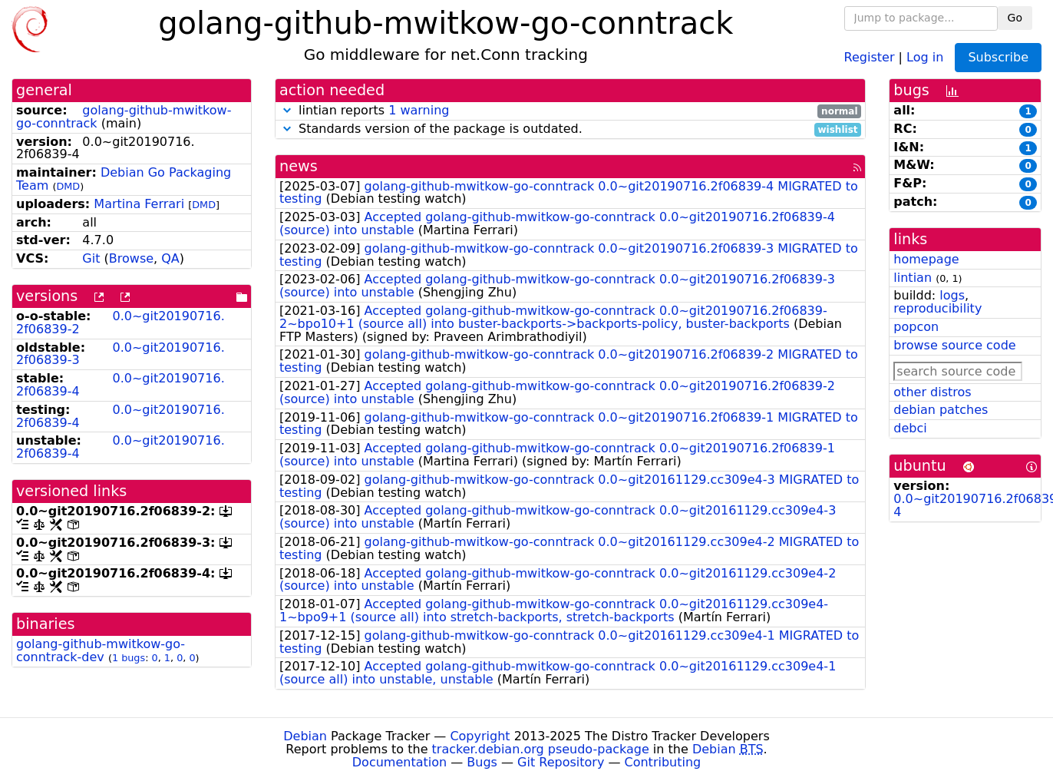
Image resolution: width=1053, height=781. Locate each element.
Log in (924, 56)
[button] (287, 110)
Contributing (663, 762)
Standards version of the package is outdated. (570, 129)
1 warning (418, 110)
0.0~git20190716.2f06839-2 (120, 322)
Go (1015, 18)
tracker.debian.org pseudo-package (540, 749)
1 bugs (128, 658)
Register (869, 56)
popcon (916, 326)
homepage (926, 259)
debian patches (940, 409)
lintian (912, 277)
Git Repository (560, 762)
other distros (932, 392)
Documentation (399, 762)
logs (952, 295)
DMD (68, 186)
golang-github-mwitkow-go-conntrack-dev (100, 650)
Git (91, 258)
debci (909, 428)
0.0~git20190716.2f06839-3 (120, 354)
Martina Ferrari (139, 204)
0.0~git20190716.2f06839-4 (120, 385)
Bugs (482, 762)
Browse (131, 258)
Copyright (480, 736)
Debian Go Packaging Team (123, 179)
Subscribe (998, 57)
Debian (305, 736)
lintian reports (570, 110)
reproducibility (937, 308)
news (298, 166)
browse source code (954, 345)
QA (170, 258)
